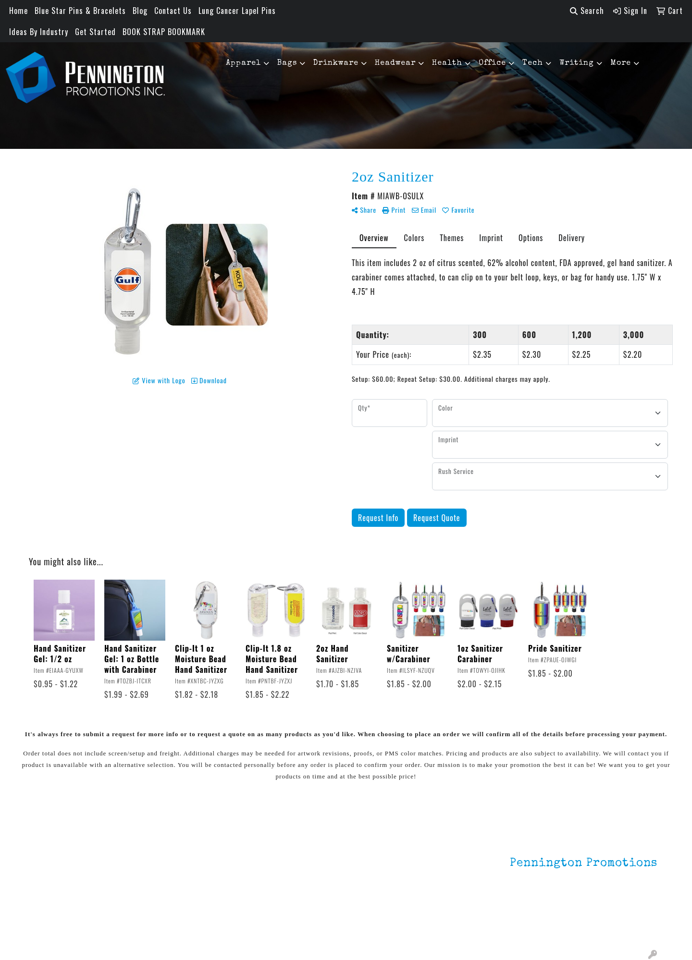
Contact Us (173, 10)
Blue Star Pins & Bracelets (80, 10)
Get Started (95, 31)
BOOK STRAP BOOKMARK (164, 31)
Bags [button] (287, 63)
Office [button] (492, 63)
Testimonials (56, 887)
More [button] (620, 63)
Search (587, 10)
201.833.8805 (633, 916)
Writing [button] (576, 63)
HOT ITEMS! (159, 874)
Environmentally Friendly (181, 860)
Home (18, 10)
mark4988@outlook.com (615, 927)
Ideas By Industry (38, 31)
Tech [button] (532, 63)
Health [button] (447, 63)
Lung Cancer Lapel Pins (237, 10)
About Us (50, 860)
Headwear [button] (395, 63)
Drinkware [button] (335, 63)
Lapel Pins (157, 847)
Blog (140, 10)
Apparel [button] (243, 63)
